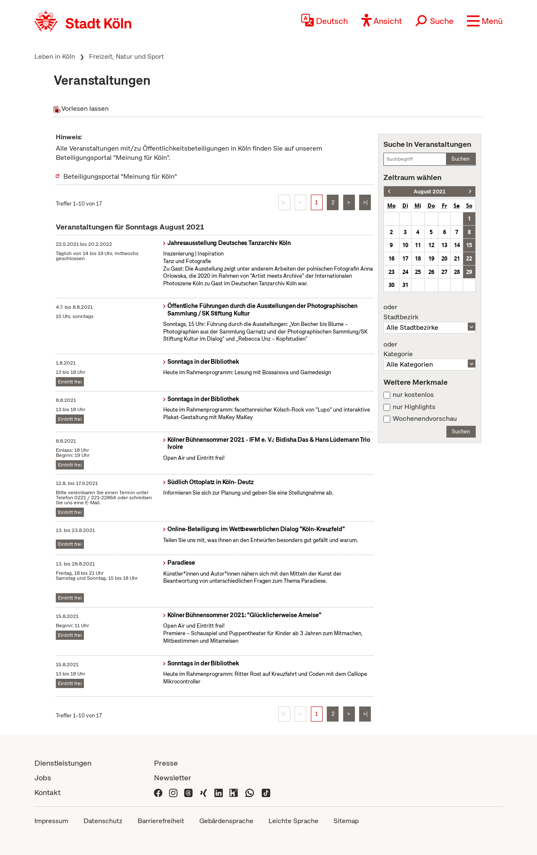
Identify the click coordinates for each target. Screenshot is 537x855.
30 (391, 285)
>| (365, 202)
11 (418, 245)
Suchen (460, 158)
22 (469, 258)
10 (405, 245)
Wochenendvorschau (425, 418)
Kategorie (429, 349)
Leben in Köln (54, 56)
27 (444, 272)
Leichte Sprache (293, 820)
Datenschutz (103, 820)
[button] (485, 20)
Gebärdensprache (226, 820)
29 (469, 272)
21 (457, 258)
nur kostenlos (413, 394)
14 (457, 245)
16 (391, 258)
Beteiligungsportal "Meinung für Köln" (120, 176)
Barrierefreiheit (161, 820)
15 (469, 245)
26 (431, 272)
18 (418, 258)
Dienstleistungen (62, 763)
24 (405, 272)
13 (444, 245)
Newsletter (172, 777)
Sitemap (346, 820)
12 (431, 245)
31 (405, 285)
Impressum (51, 820)
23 (391, 272)
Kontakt (47, 792)
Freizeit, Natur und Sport (126, 56)
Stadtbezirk (429, 312)
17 (405, 258)
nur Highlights (414, 407)
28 (457, 272)
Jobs (42, 777)
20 (444, 258)
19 (431, 258)
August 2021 (430, 191)
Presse (166, 763)
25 (418, 272)
